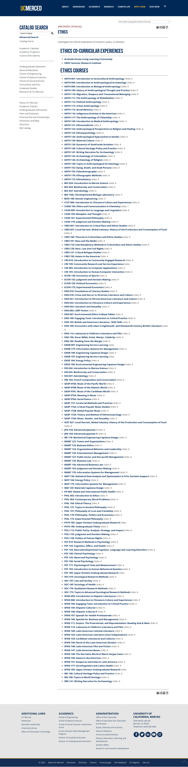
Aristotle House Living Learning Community (88, 56)
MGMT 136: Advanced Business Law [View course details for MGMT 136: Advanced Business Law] (83, 461)
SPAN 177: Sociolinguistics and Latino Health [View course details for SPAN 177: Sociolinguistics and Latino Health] (88, 662)
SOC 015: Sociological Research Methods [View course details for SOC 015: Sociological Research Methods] (86, 573)
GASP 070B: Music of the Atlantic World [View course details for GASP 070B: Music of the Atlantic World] (85, 384)
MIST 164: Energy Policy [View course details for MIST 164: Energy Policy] (77, 477)
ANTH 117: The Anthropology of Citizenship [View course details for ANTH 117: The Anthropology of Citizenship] (88, 114)
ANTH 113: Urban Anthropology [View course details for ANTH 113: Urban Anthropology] (81, 102)
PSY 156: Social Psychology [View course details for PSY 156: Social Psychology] (78, 558)
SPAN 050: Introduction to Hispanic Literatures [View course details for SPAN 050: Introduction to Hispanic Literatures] (90, 592)
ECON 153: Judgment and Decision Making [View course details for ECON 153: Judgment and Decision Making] (87, 276)
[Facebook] (136, 731)
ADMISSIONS (79, 6)
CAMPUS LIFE (124, 6)
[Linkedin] (148, 731)
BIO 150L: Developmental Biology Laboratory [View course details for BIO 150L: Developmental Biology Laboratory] (89, 191)
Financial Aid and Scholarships (34, 114)
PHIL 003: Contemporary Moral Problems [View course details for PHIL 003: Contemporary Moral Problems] (87, 496)
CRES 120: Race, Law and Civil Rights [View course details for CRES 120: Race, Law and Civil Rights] (84, 245)
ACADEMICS (94, 6)
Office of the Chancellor (106, 714)
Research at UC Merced (31, 88)
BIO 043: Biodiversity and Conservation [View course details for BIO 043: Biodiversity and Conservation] (85, 183)
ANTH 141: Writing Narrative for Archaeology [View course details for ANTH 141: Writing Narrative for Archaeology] (89, 149)
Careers (93, 759)
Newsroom (26, 717)
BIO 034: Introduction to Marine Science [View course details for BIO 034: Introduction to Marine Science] (86, 180)
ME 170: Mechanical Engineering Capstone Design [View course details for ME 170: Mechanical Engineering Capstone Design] (91, 434)
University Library (29, 725)
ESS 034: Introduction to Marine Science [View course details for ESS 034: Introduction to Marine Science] (86, 365)
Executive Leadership (30, 721)
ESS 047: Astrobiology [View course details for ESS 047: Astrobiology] (76, 372)
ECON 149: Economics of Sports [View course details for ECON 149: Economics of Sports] (81, 272)
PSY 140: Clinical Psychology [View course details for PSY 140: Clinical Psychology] (79, 550)
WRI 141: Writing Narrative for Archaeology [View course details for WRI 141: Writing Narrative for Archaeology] (88, 678)
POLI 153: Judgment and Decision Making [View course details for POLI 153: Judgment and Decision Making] (87, 531)
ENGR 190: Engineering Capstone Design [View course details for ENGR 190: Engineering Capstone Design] (86, 349)
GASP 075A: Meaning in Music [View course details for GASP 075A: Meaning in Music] (80, 392)
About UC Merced (28, 99)
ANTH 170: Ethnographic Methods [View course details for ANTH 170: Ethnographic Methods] (82, 172)
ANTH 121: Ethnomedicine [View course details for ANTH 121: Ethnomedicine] (78, 121)
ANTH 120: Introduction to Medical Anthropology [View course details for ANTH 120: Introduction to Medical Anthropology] (91, 118)
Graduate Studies (28, 85)
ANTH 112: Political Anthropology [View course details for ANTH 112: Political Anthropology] (82, 98)
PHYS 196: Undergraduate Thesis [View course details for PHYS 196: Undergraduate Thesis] (82, 523)
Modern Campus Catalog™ (125, 765)
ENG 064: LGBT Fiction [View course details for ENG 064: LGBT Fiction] (76, 307)
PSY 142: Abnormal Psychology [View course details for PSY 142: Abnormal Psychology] (81, 554)
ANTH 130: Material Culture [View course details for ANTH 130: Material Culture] (79, 137)
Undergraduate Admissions (33, 106)
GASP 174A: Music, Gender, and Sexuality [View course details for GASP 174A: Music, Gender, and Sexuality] (86, 415)
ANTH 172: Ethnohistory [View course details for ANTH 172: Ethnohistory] (77, 176)
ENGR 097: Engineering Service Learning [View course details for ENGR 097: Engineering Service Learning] (86, 341)
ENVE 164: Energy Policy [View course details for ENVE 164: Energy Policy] (77, 357)
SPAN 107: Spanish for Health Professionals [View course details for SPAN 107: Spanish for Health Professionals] (88, 612)
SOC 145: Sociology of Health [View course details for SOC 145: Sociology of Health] (80, 581)
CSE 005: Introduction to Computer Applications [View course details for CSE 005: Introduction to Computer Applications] (90, 264)
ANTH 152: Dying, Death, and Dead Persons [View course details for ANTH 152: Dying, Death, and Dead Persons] (88, 164)
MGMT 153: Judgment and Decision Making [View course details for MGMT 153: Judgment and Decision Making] (87, 465)
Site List (146, 759)
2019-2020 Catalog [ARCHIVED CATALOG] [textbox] (134, 18)
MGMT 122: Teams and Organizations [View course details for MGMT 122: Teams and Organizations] (84, 438)
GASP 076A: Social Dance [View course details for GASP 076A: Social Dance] (77, 396)
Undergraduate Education (32, 63)
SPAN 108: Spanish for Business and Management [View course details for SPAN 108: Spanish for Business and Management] (91, 616)
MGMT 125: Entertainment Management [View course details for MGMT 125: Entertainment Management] (86, 449)
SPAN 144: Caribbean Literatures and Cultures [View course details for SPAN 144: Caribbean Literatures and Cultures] (89, 635)
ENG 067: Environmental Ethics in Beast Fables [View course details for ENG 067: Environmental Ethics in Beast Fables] (89, 311)
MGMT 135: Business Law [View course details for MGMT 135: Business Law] (78, 457)
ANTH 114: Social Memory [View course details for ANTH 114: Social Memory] (78, 106)
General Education (28, 67)
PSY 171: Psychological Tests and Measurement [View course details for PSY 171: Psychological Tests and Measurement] (90, 562)
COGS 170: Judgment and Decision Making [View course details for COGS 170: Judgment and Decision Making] (87, 218)
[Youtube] (154, 731)
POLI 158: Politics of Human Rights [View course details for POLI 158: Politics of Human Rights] (83, 534)
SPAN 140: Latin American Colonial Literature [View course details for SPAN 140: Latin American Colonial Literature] (89, 627)
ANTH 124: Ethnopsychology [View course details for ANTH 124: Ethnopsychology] (79, 129)
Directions (71, 759)
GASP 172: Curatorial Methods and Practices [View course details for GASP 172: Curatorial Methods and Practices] (88, 399)
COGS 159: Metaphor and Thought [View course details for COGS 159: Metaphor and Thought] (82, 211)
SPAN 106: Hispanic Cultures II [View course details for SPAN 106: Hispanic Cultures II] (80, 608)
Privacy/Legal (105, 759)
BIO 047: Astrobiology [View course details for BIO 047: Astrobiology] (76, 187)
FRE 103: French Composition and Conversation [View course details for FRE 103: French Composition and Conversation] (90, 376)
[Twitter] (142, 731)
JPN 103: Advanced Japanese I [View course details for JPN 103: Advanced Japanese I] (80, 426)
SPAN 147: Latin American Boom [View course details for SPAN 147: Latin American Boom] (82, 647)
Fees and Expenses (29, 110)
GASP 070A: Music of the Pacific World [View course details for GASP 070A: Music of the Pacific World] (85, 380)
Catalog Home (26, 38)
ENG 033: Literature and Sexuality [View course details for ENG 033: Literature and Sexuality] (82, 303)
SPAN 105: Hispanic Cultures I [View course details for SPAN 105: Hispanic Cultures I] (80, 604)
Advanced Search (28, 34)
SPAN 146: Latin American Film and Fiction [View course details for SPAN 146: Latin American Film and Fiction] (87, 643)
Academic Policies (28, 103)
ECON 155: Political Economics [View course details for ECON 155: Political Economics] (81, 280)
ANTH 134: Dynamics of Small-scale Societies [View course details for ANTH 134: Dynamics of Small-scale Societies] (88, 141)
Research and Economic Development (112, 745)
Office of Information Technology (35, 728)
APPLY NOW (140, 6)
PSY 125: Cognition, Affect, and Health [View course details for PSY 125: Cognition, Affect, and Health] (85, 542)
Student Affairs (102, 742)
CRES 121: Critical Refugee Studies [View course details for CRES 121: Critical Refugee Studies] (82, 249)
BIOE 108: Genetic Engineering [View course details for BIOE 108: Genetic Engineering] (80, 195)
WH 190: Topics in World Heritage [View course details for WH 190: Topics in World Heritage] (82, 674)
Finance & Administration (107, 731)
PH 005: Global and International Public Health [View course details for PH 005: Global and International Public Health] (89, 488)
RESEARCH (109, 6)
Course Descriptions (29, 52)
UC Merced (26, 714)
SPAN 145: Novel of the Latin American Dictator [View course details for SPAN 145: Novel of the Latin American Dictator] (90, 639)
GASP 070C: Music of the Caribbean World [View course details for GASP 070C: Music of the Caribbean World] (87, 388)
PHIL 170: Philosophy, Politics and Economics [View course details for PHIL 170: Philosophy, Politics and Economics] (89, 511)
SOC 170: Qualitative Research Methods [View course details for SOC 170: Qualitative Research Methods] (85, 585)
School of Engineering (30, 70)
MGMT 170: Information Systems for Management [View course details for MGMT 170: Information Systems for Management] (91, 469)
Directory (24, 121)
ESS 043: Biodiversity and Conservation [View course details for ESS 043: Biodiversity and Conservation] (85, 368)
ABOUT (65, 6)
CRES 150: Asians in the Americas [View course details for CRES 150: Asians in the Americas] (82, 253)
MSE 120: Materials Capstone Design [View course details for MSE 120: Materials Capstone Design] (84, 484)
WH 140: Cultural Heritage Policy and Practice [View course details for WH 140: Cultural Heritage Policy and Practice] (89, 670)
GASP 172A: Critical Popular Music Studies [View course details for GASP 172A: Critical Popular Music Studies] (87, 403)
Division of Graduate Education (72, 734)
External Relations (104, 728)
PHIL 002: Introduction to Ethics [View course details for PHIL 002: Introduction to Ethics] (81, 492)
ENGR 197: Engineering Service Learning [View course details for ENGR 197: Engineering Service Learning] (86, 353)
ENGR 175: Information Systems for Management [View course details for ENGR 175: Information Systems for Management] (91, 345)
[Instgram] (160, 731)
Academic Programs (29, 48)
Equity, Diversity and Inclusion (109, 724)
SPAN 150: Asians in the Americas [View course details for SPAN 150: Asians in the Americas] (82, 654)
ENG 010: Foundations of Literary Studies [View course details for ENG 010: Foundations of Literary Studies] (86, 288)
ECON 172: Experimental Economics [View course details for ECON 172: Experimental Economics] (84, 284)
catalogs (56, 765)
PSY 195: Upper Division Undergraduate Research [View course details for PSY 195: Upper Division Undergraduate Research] (91, 569)
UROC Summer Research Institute (82, 59)
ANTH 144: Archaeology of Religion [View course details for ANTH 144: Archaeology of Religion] (83, 156)
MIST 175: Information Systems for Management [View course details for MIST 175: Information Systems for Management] (91, 480)
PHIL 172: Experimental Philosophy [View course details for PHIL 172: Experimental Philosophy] (83, 515)
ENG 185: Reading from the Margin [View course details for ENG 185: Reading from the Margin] (83, 338)
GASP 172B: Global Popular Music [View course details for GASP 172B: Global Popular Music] (82, 407)
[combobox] (144, 18)
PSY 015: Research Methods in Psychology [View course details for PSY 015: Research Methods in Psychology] (87, 538)
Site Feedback (120, 759)
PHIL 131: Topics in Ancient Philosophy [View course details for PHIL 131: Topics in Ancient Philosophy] (85, 504)
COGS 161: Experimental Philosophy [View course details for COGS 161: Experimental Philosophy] (84, 214)
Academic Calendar (29, 45)
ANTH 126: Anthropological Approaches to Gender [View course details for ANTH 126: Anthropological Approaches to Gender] (91, 133)
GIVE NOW (154, 6)
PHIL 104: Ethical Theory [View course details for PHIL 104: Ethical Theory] (77, 500)
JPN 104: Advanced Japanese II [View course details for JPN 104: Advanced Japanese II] (81, 430)
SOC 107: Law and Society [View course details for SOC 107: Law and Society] (78, 577)
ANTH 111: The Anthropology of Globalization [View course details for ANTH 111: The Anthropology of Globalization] (89, 94)
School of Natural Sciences (32, 74)
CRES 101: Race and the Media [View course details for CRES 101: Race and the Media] (80, 237)
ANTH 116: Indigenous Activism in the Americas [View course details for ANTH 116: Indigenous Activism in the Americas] (90, 110)
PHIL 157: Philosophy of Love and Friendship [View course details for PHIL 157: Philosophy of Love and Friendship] (88, 507)
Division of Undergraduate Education (75, 738)
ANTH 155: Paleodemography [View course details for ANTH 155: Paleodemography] (80, 168)
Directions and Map (29, 117)
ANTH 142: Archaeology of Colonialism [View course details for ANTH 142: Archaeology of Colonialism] (85, 152)
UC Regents (134, 759)
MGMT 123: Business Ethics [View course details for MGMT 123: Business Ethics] (78, 442)
